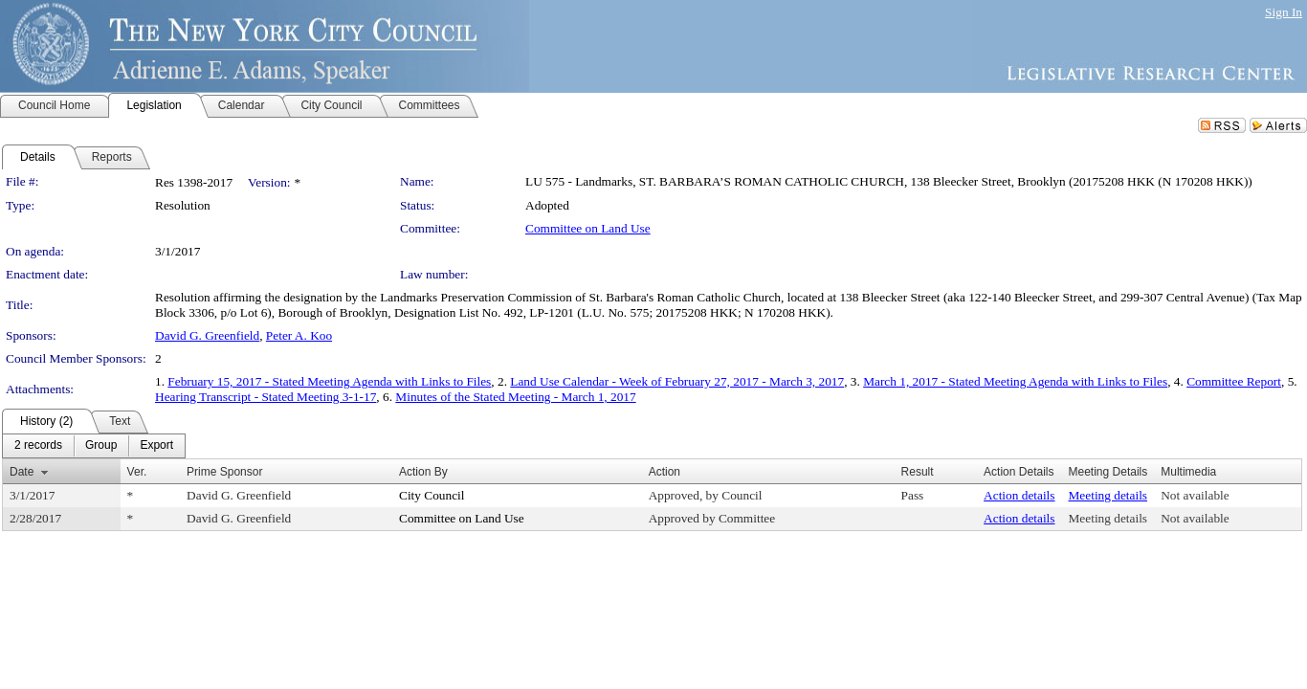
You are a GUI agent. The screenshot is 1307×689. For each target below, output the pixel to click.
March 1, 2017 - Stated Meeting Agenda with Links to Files (1015, 381)
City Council (432, 495)
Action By (423, 471)
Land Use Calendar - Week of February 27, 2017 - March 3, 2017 (677, 381)
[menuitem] (38, 445)
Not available (1195, 495)
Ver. (137, 471)
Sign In (1283, 12)
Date (21, 471)
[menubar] (94, 445)
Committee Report (1233, 381)
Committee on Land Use (588, 228)
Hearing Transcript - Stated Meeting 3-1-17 (265, 396)
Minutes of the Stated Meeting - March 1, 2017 (515, 396)
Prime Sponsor (224, 471)
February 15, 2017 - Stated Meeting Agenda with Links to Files (329, 381)
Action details (1019, 495)
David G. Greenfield (207, 335)
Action (664, 471)
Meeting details (1108, 495)
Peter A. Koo (299, 335)
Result (917, 471)
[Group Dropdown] (101, 445)
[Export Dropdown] (156, 445)
